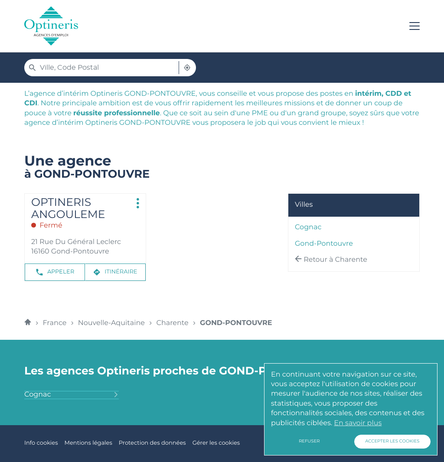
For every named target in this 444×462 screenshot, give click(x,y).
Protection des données (152, 443)
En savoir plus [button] (358, 423)
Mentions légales (88, 443)
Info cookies (41, 443)
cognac (308, 227)
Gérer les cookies (215, 443)
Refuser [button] (309, 441)
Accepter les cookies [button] (392, 441)
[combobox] (102, 67)
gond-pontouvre (324, 244)
